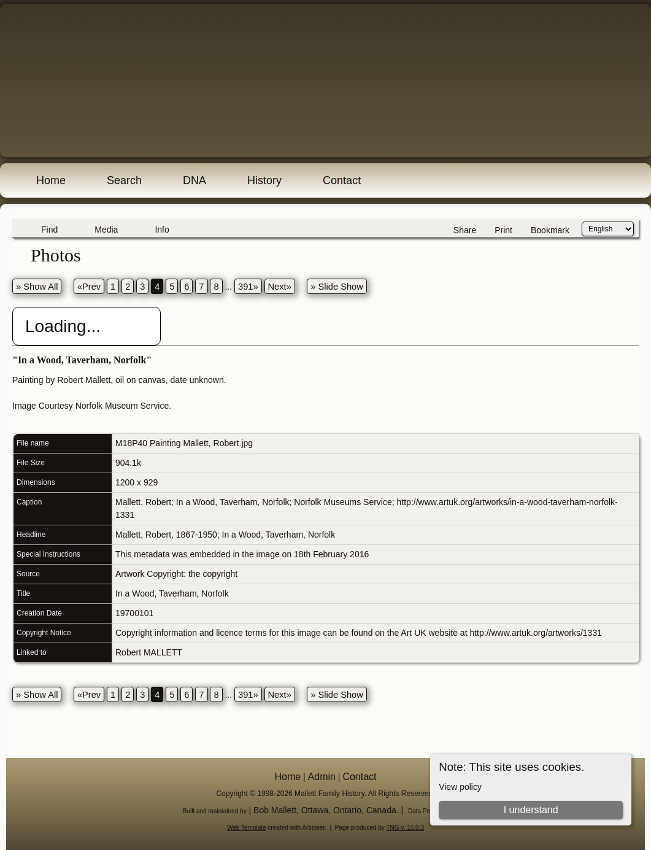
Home (51, 180)
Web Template (246, 827)
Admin (322, 776)
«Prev (89, 287)
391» (248, 287)
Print (503, 230)
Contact (342, 180)
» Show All (37, 287)
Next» (279, 287)
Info (162, 229)
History (264, 180)
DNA (194, 180)
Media (106, 229)
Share (464, 230)
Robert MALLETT (148, 652)
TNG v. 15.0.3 (405, 827)
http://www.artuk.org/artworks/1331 (535, 633)
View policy (460, 787)
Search (124, 180)
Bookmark (550, 230)
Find (49, 229)
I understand (531, 810)
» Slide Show (336, 287)
